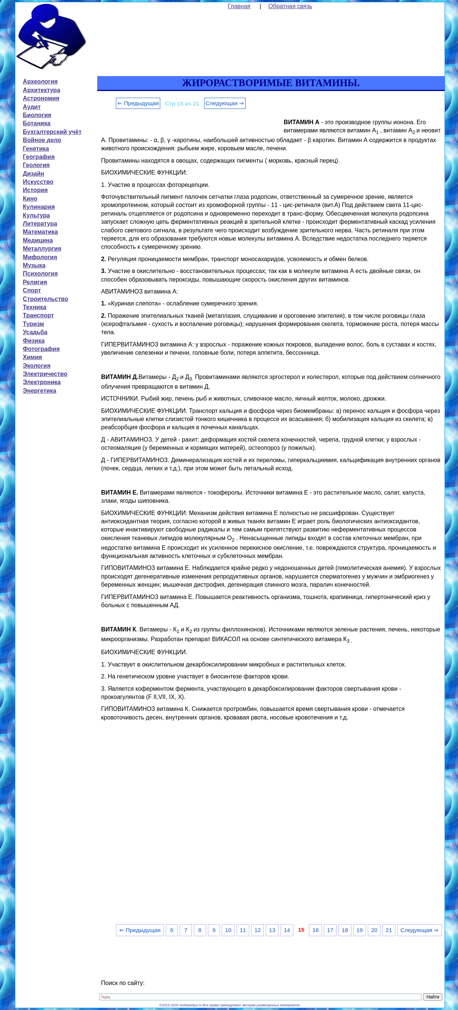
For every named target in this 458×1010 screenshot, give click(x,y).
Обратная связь (290, 6)
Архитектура (41, 90)
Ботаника (36, 123)
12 (258, 930)
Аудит (32, 107)
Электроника (42, 382)
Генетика (36, 148)
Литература (40, 223)
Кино (30, 198)
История (35, 190)
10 (228, 930)
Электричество (45, 374)
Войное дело (42, 140)
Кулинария (39, 207)
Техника (34, 307)
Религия (35, 282)
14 (287, 930)
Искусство (38, 182)
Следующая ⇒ (225, 103)
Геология (36, 165)
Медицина (38, 240)
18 (345, 930)
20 (374, 930)
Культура (36, 215)
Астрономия (41, 98)
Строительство (45, 299)
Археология (40, 81)
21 (389, 930)
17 (330, 930)
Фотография (41, 349)
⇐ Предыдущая (138, 103)
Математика (40, 232)
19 (359, 930)
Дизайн (33, 173)
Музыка (34, 265)
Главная (239, 6)
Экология (36, 366)
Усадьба (35, 332)
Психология (40, 273)
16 (315, 930)
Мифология (40, 257)
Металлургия (42, 248)
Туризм (33, 324)
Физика (33, 341)
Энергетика (39, 391)
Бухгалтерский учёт (52, 132)
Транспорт (38, 315)
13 (272, 930)
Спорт (32, 290)
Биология (37, 115)
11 (243, 930)
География (38, 157)
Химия (32, 357)
